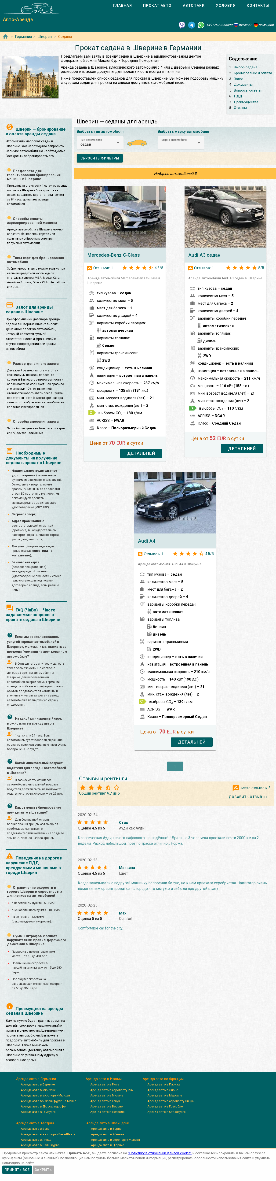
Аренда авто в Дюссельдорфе (43, 1106)
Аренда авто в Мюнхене (38, 1090)
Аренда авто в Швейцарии (107, 1123)
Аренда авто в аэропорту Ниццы (170, 1101)
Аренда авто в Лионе (162, 1090)
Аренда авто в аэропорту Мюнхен (45, 1095)
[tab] (123, 5)
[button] (100, 142)
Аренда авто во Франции (163, 1079)
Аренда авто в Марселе (164, 1095)
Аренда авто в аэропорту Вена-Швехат (49, 1134)
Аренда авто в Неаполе (107, 1112)
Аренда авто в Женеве (107, 1134)
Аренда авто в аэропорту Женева (115, 1139)
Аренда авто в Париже (163, 1084)
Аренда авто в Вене (35, 1128)
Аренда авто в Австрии (35, 1123)
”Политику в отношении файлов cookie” (160, 1153)
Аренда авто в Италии (104, 1079)
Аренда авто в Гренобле (165, 1106)
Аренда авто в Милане (106, 1095)
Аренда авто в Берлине (38, 1084)
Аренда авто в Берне (106, 1128)
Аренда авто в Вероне (106, 1106)
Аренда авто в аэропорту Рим (111, 1090)
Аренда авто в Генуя (105, 1101)
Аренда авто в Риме (104, 1084)
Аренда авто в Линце (36, 1139)
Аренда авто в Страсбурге (166, 1112)
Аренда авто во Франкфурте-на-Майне (48, 1101)
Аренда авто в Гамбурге (38, 1112)
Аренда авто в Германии (36, 1079)
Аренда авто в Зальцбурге (40, 1145)
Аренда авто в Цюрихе (107, 1145)
